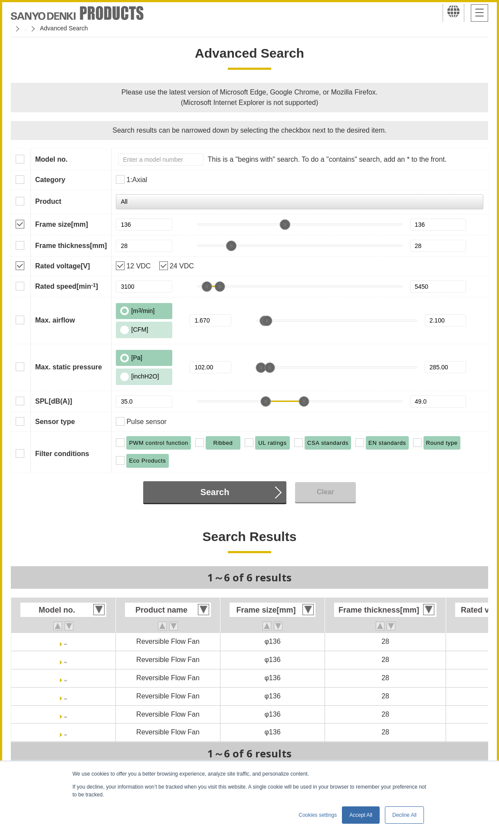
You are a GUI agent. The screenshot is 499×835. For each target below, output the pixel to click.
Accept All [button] (360, 815)
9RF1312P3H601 (65, 714)
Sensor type (55, 421)
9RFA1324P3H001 (65, 696)
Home (19, 28)
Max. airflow (55, 320)
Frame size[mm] (61, 224)
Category (50, 179)
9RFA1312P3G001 (65, 641)
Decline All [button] (404, 815)
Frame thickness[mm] (71, 245)
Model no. (51, 159)
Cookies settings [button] (318, 815)
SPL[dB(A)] (53, 401)
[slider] (284, 224)
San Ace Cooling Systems (74, 28)
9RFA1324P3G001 (65, 678)
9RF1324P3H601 (65, 732)
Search (215, 492)
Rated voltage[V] (62, 266)
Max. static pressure (68, 367)
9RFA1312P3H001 (65, 659)
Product (48, 201)
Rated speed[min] (66, 286)
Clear (325, 492)
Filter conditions (62, 453)
